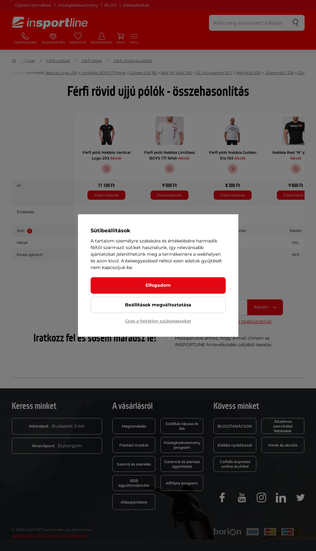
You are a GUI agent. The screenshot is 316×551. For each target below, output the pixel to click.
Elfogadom (158, 285)
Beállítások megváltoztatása (158, 305)
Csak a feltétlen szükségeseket (158, 320)
